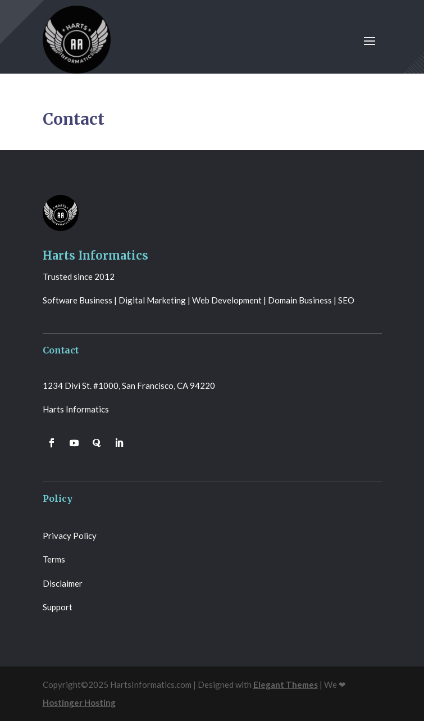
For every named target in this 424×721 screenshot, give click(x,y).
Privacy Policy (70, 535)
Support (57, 607)
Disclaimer (63, 583)
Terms (54, 559)
